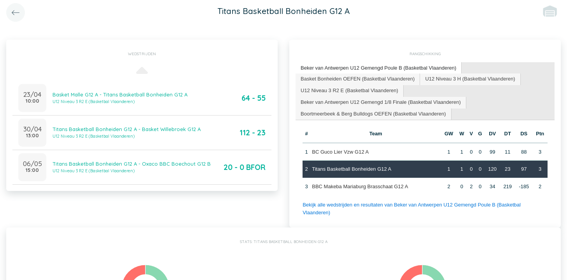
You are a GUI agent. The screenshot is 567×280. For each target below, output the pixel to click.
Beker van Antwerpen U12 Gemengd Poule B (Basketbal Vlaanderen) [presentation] (378, 68)
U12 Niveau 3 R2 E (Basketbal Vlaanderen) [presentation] (349, 90)
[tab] (379, 68)
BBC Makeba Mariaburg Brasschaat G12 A (360, 186)
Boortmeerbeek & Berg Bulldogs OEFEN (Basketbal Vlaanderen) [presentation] (373, 114)
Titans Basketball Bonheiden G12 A (351, 169)
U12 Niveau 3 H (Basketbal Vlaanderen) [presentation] (470, 79)
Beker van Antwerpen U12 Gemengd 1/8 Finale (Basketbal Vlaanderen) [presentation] (381, 102)
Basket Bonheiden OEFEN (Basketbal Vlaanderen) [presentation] (358, 79)
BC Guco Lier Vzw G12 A (340, 152)
